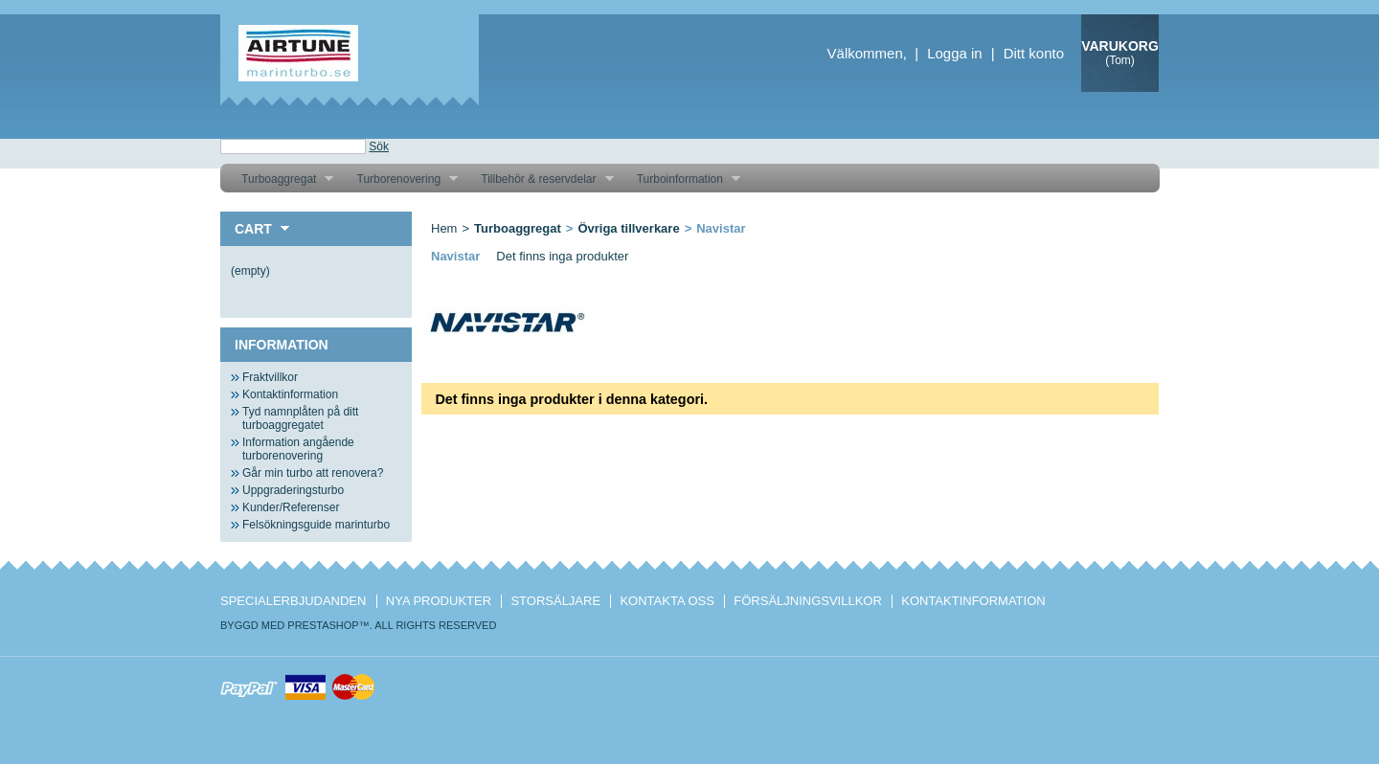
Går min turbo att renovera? (312, 473)
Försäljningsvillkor (808, 601)
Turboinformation (681, 179)
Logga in (955, 53)
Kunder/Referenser (290, 507)
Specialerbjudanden (293, 601)
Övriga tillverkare (628, 228)
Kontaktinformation (290, 394)
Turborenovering (400, 179)
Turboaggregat (280, 179)
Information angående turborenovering (298, 449)
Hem (444, 228)
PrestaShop (322, 625)
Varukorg (1120, 46)
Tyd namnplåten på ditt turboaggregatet (300, 418)
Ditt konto (1034, 53)
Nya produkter (438, 601)
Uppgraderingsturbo (293, 490)
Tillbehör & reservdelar (539, 179)
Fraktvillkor (270, 377)
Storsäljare (555, 601)
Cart (253, 228)
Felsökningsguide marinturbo (316, 524)
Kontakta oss (666, 601)
